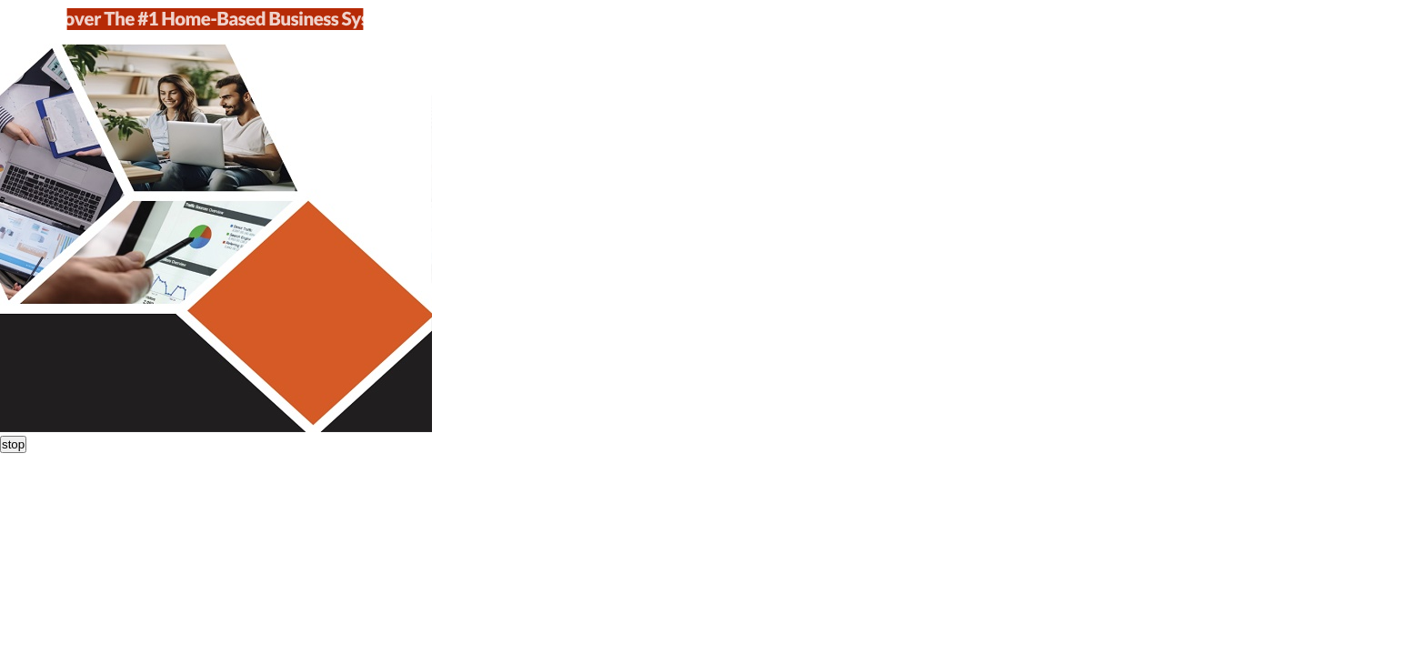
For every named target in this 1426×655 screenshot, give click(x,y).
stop (13, 444)
